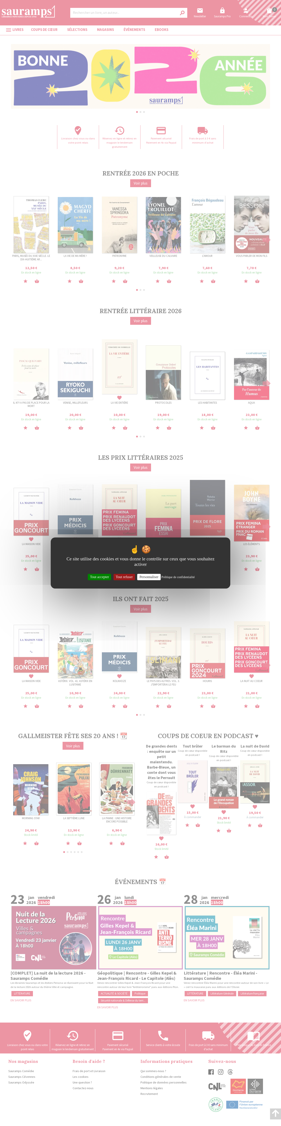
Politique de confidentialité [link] (178, 577)
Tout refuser (124, 577)
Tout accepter (99, 577)
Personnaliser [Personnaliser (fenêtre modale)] (148, 577)
